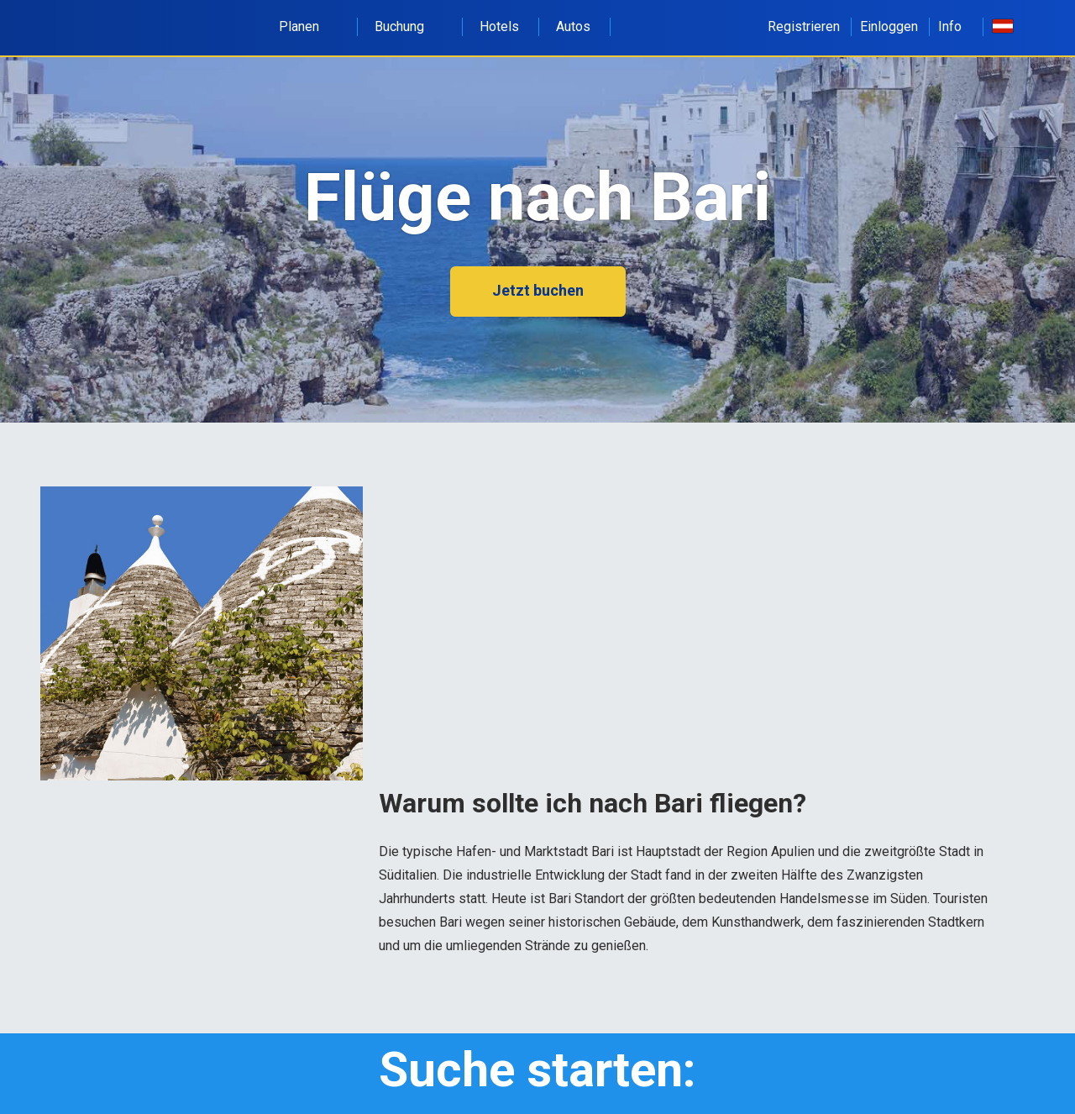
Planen (308, 26)
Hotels (499, 26)
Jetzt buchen (538, 290)
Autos (573, 26)
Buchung (409, 26)
